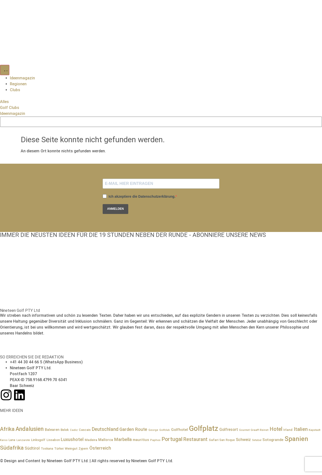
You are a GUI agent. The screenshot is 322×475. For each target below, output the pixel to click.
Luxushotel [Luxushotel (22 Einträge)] (72, 439)
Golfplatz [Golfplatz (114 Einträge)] (203, 428)
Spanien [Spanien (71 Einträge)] (296, 438)
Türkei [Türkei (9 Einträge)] (59, 448)
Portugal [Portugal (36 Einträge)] (171, 439)
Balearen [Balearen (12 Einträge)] (52, 429)
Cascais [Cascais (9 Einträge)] (85, 430)
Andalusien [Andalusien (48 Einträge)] (30, 428)
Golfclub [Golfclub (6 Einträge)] (164, 430)
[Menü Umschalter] (4, 70)
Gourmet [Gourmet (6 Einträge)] (244, 430)
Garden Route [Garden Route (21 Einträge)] (133, 429)
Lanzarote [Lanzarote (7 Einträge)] (23, 440)
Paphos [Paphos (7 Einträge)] (155, 440)
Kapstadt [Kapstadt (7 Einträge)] (314, 430)
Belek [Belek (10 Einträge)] (65, 430)
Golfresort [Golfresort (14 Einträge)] (228, 429)
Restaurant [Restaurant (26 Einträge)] (195, 439)
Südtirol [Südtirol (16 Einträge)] (32, 448)
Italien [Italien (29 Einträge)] (301, 429)
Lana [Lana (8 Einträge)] (12, 440)
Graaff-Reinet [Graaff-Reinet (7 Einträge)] (259, 430)
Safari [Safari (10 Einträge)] (213, 440)
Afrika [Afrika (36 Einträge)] (7, 429)
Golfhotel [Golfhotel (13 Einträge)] (179, 429)
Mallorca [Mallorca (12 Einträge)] (105, 440)
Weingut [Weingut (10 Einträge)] (71, 448)
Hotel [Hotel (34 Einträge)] (276, 429)
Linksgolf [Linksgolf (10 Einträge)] (38, 440)
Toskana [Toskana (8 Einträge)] (47, 448)
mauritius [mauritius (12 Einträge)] (141, 440)
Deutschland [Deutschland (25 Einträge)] (105, 429)
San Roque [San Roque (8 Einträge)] (227, 440)
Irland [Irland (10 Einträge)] (287, 430)
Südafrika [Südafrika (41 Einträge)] (12, 447)
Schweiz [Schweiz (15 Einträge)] (243, 439)
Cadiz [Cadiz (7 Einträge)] (74, 430)
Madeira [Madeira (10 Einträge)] (91, 440)
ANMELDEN (115, 209)
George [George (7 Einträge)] (153, 430)
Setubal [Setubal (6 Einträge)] (256, 440)
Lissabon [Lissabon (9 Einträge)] (53, 440)
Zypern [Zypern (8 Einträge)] (83, 448)
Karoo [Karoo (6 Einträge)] (4, 440)
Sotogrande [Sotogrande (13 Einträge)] (272, 440)
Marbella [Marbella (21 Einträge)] (123, 439)
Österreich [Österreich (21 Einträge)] (100, 448)
